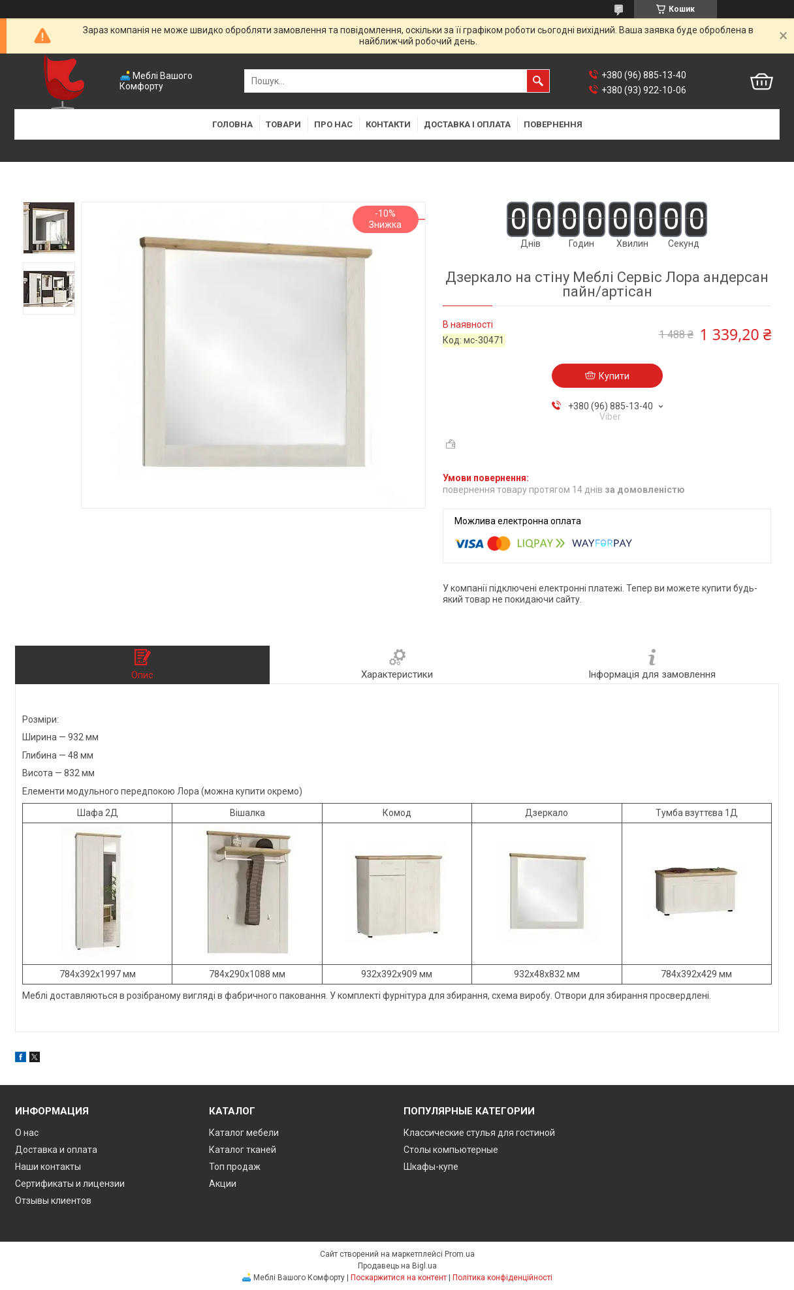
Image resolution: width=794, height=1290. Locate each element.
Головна (232, 124)
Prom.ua (460, 1254)
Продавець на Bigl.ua (397, 1265)
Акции (222, 1183)
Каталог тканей (242, 1149)
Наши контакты (48, 1166)
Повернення (553, 124)
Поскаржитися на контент (399, 1277)
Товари (283, 124)
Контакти (388, 124)
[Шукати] (538, 81)
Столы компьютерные (451, 1149)
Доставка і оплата (467, 124)
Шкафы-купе (431, 1166)
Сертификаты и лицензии (70, 1183)
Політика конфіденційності (502, 1277)
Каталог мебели (244, 1132)
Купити (614, 376)
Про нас (333, 124)
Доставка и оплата (56, 1149)
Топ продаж (235, 1166)
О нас (27, 1132)
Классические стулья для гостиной (479, 1132)
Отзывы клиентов (53, 1200)
